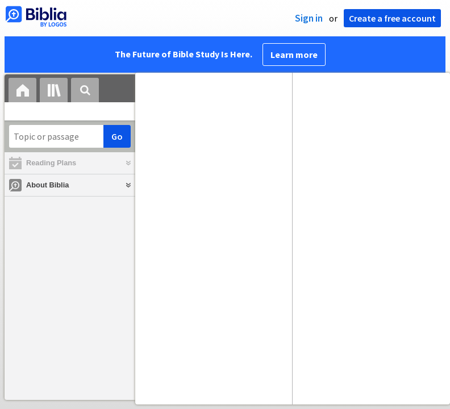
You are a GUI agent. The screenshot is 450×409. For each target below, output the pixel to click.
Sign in (309, 18)
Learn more (294, 54)
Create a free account (392, 18)
